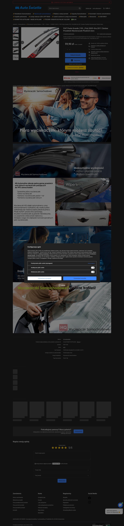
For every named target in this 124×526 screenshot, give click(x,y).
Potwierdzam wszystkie (80, 278)
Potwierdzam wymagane (44, 278)
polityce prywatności (44, 253)
